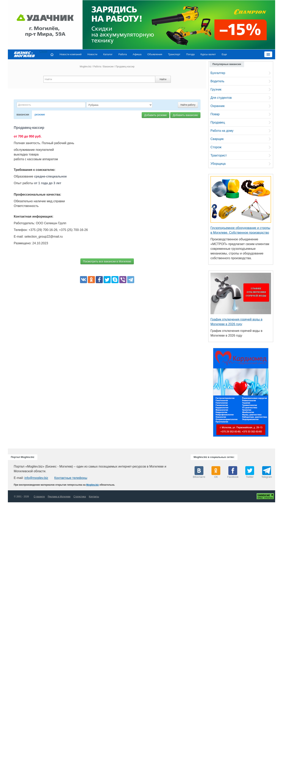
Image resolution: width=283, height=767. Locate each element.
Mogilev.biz (85, 66)
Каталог (107, 54)
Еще (224, 54)
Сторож (215, 147)
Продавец (217, 122)
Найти (163, 79)
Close (43, 51)
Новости (92, 54)
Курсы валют (208, 54)
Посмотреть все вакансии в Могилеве (107, 261)
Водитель (217, 81)
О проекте (39, 496)
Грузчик (215, 89)
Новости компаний (71, 54)
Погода (190, 54)
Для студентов (221, 97)
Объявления (154, 54)
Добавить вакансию (185, 115)
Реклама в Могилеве (59, 496)
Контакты (94, 496)
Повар (215, 114)
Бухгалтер (217, 73)
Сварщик (217, 139)
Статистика (80, 496)
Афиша (137, 54)
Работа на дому (221, 130)
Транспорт (174, 54)
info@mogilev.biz (36, 478)
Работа (122, 54)
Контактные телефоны (70, 478)
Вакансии (108, 66)
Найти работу (187, 104)
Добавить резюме (155, 115)
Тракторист (218, 155)
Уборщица (218, 163)
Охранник (217, 106)
